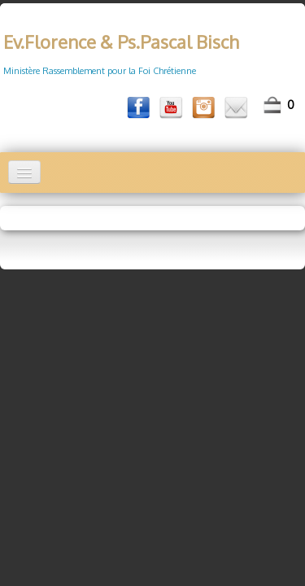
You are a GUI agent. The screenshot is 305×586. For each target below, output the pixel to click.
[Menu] (24, 172)
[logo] (119, 47)
